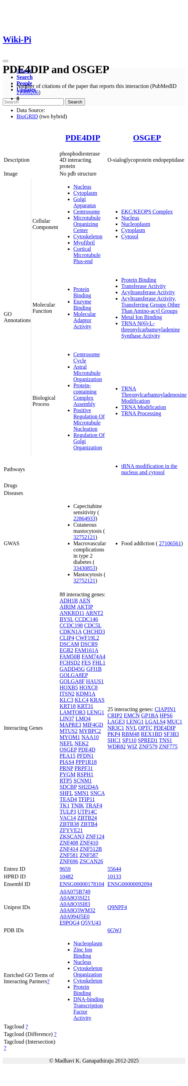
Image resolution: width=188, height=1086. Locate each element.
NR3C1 (115, 728)
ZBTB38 (69, 824)
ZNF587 (89, 855)
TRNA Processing (141, 413)
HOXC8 (88, 687)
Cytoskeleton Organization (87, 971)
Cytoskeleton (87, 236)
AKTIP (85, 607)
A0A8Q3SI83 (75, 904)
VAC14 (68, 818)
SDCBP (68, 787)
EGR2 (66, 650)
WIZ (132, 746)
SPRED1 (148, 740)
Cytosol (129, 236)
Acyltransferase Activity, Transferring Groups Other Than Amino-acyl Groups (150, 305)
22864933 (84, 518)
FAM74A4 (93, 656)
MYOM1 (70, 737)
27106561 (170, 543)
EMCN (132, 715)
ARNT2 (94, 613)
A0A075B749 (75, 892)
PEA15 (67, 756)
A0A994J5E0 (75, 916)
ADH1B (69, 601)
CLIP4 (67, 638)
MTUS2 (68, 731)
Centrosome (86, 212)
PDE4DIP (82, 137)
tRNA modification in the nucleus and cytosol (149, 469)
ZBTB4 (89, 824)
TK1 (65, 805)
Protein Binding (82, 292)
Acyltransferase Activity (148, 292)
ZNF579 (148, 746)
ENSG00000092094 (129, 884)
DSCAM (69, 644)
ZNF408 (69, 843)
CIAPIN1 (165, 709)
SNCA (97, 793)
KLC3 (66, 700)
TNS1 (165, 740)
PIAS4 (67, 762)
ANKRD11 (72, 613)
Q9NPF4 (117, 907)
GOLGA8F (72, 681)
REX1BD (151, 734)
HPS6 (166, 715)
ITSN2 (67, 694)
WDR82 (116, 746)
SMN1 (81, 793)
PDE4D (86, 750)
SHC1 (114, 740)
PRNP (66, 768)
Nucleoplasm (135, 224)
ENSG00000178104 (82, 884)
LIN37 (67, 718)
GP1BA (149, 715)
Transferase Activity (143, 286)
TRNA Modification (143, 407)
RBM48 (130, 734)
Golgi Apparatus (84, 202)
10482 (66, 876)
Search (25, 77)
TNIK (77, 805)
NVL (131, 728)
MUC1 (174, 722)
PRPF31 (83, 768)
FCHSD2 (70, 663)
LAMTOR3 (72, 712)
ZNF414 (69, 849)
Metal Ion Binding (141, 317)
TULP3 (68, 812)
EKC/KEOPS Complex (147, 212)
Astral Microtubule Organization (87, 373)
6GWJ (114, 930)
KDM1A (85, 694)
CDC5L (92, 625)
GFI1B (94, 669)
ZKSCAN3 (72, 836)
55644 (114, 869)
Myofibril (84, 243)
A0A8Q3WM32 (77, 910)
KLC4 (81, 700)
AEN (84, 601)
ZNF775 (168, 746)
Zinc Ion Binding (82, 953)
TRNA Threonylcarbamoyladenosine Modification (154, 395)
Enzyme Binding (82, 305)
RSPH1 (85, 774)
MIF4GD (93, 725)
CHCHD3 (94, 632)
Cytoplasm (85, 193)
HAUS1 (95, 681)
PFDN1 (85, 756)
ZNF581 (69, 855)
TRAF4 (93, 805)
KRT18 (68, 706)
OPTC (145, 728)
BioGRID (27, 116)
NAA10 (90, 737)
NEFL (66, 743)
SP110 (129, 740)
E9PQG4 (70, 923)
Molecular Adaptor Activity (84, 320)
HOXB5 (69, 687)
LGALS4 (155, 722)
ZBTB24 (87, 818)
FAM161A (86, 650)
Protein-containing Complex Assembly (85, 394)
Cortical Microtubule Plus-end (87, 255)
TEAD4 (68, 799)
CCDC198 (71, 625)
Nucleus (82, 187)
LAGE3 (116, 722)
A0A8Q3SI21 (75, 898)
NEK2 (81, 743)
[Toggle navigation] (5, 61)
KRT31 (85, 706)
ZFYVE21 (71, 830)
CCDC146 (86, 619)
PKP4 (113, 734)
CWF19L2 (87, 638)
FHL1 (98, 663)
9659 (65, 869)
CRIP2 (115, 715)
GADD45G (72, 669)
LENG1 (95, 712)
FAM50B (70, 656)
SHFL (66, 793)
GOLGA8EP (74, 675)
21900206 (28, 92)
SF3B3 (171, 734)
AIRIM (68, 607)
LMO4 (83, 718)
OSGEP (147, 137)
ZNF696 (69, 861)
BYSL (66, 619)
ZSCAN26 (91, 861)
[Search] (33, 102)
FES (86, 663)
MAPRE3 (70, 725)
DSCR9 (89, 644)
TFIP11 (86, 799)
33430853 (84, 568)
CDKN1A (71, 632)
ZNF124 (95, 836)
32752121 (84, 537)
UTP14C (87, 812)
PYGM (67, 774)
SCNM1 (82, 781)
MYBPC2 (90, 731)
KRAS (97, 700)
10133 (114, 876)
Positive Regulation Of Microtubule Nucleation (89, 419)
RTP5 (66, 781)
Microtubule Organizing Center (87, 224)
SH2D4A (88, 787)
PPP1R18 (86, 762)
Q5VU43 (91, 923)
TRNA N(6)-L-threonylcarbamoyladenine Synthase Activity (150, 329)
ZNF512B (91, 849)
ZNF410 (89, 843)
